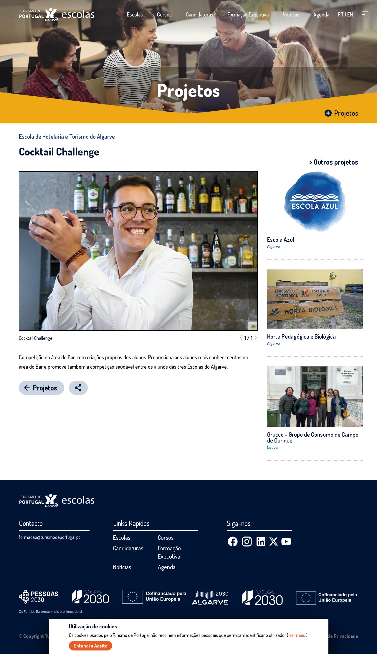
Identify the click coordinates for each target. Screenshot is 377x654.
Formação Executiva (248, 14)
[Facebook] (233, 541)
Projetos (188, 90)
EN (350, 14)
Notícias (291, 14)
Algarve (273, 246)
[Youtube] (286, 541)
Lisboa (272, 447)
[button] (365, 14)
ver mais (297, 635)
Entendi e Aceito (91, 646)
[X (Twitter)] (273, 541)
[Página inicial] (57, 14)
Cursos (164, 14)
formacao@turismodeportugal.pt (49, 537)
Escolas (135, 14)
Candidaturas (199, 14)
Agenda (321, 14)
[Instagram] (247, 541)
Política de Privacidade (334, 636)
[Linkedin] (261, 541)
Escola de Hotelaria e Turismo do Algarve (67, 136)
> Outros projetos (333, 161)
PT (341, 14)
